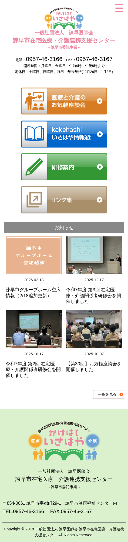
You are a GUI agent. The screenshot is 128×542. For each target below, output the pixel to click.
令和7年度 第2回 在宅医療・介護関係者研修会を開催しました (33, 369)
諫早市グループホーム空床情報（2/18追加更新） (33, 292)
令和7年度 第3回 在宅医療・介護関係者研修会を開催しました (93, 295)
